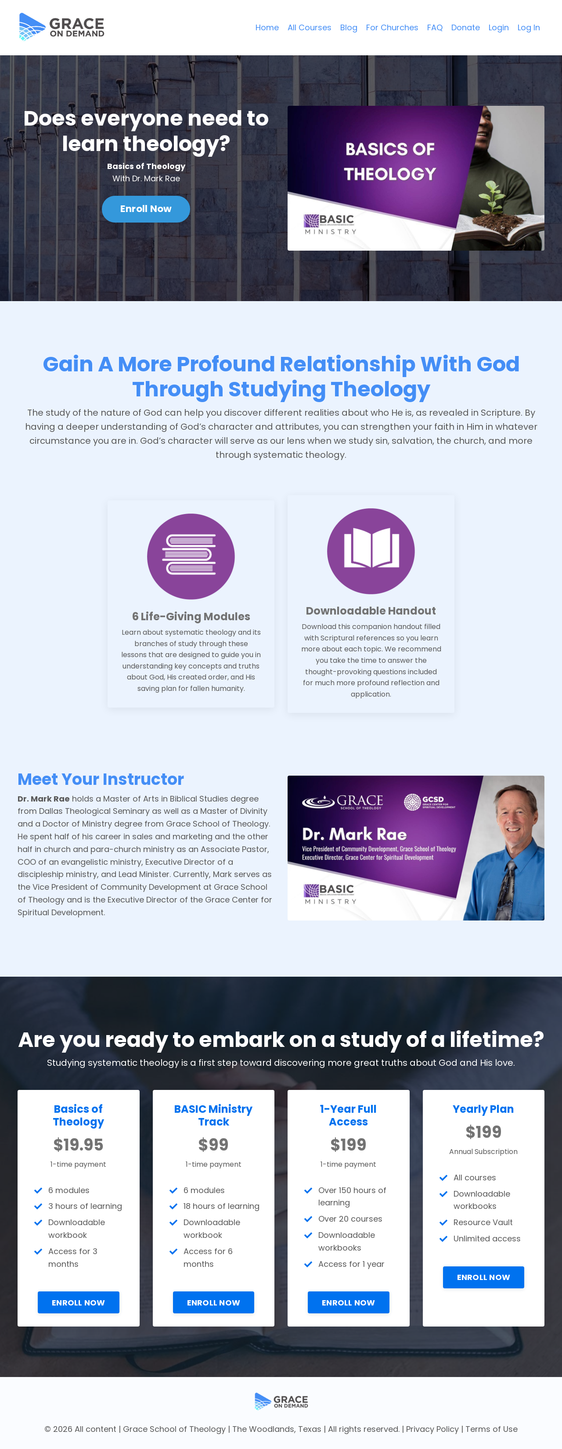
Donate (465, 27)
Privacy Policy (432, 1429)
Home (267, 27)
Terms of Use (491, 1429)
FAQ (435, 27)
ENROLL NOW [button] (78, 1302)
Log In (529, 27)
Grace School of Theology (174, 1429)
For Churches (392, 27)
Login (499, 27)
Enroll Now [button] (146, 209)
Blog (348, 27)
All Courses (309, 27)
